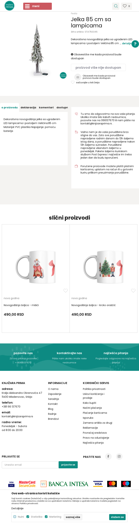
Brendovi (53, 419)
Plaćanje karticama (95, 413)
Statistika (36, 516)
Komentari (46, 107)
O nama (53, 389)
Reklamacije (90, 428)
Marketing (55, 516)
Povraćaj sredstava (95, 433)
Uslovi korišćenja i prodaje (93, 396)
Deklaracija (28, 107)
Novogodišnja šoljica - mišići (21, 305)
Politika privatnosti (94, 389)
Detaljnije (128, 43)
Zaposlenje (54, 394)
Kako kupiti (89, 403)
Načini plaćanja (92, 408)
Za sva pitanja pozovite (23, 358)
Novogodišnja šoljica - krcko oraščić (93, 305)
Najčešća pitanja (93, 443)
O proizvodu (9, 107)
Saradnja (53, 399)
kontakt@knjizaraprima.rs (96, 123)
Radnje (52, 414)
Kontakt (53, 404)
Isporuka (88, 418)
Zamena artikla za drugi (97, 423)
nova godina (11, 298)
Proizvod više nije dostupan (98, 67)
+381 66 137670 (11, 406)
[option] (9, 107)
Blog (50, 409)
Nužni (21, 516)
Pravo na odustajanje (96, 438)
